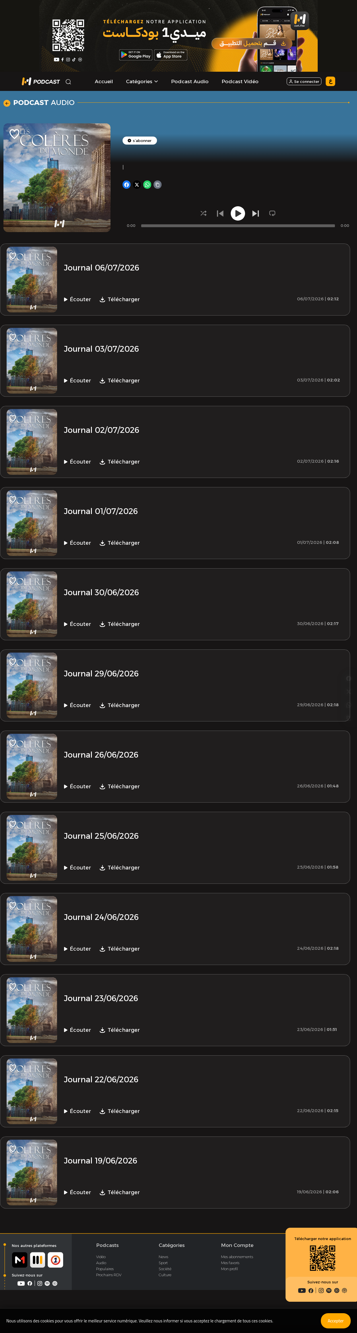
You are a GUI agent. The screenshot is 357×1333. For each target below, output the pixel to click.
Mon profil (229, 1271)
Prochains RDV (108, 1277)
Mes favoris (230, 1265)
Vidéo (101, 1259)
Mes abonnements (237, 1259)
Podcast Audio (190, 81)
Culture (165, 1277)
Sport (163, 1265)
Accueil (104, 81)
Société (165, 1271)
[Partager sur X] (349, 659)
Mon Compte (237, 1248)
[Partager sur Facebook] (349, 644)
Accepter (333, 1321)
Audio (101, 1265)
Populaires (105, 1271)
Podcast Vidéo (240, 81)
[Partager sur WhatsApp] (349, 674)
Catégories (172, 1248)
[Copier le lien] (349, 688)
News (163, 1259)
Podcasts (107, 1248)
